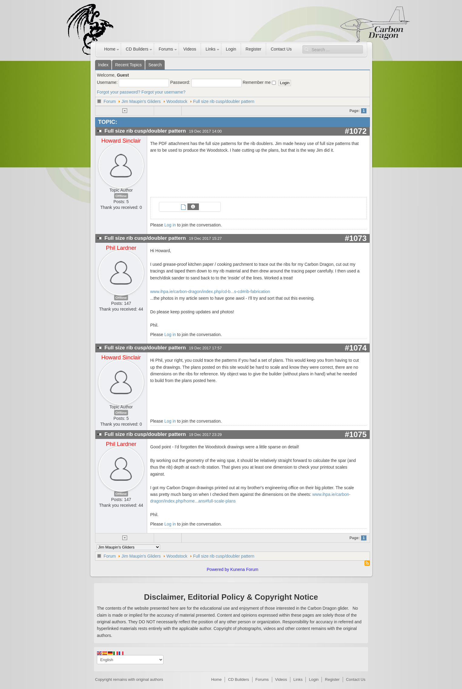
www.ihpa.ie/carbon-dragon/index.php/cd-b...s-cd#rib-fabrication (210, 291)
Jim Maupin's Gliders (141, 101)
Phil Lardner (121, 248)
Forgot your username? (163, 92)
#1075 (356, 434)
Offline (121, 196)
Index (103, 64)
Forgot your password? (118, 92)
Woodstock (177, 101)
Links (211, 49)
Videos (189, 49)
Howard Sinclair (121, 140)
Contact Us (281, 49)
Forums (166, 49)
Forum (110, 101)
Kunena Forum (244, 569)
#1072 (356, 131)
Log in (170, 225)
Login (231, 49)
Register (253, 49)
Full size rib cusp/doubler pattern (223, 101)
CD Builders (137, 49)
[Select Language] (130, 659)
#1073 (356, 238)
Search (155, 64)
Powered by (218, 569)
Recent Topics (128, 64)
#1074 (356, 347)
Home (109, 49)
